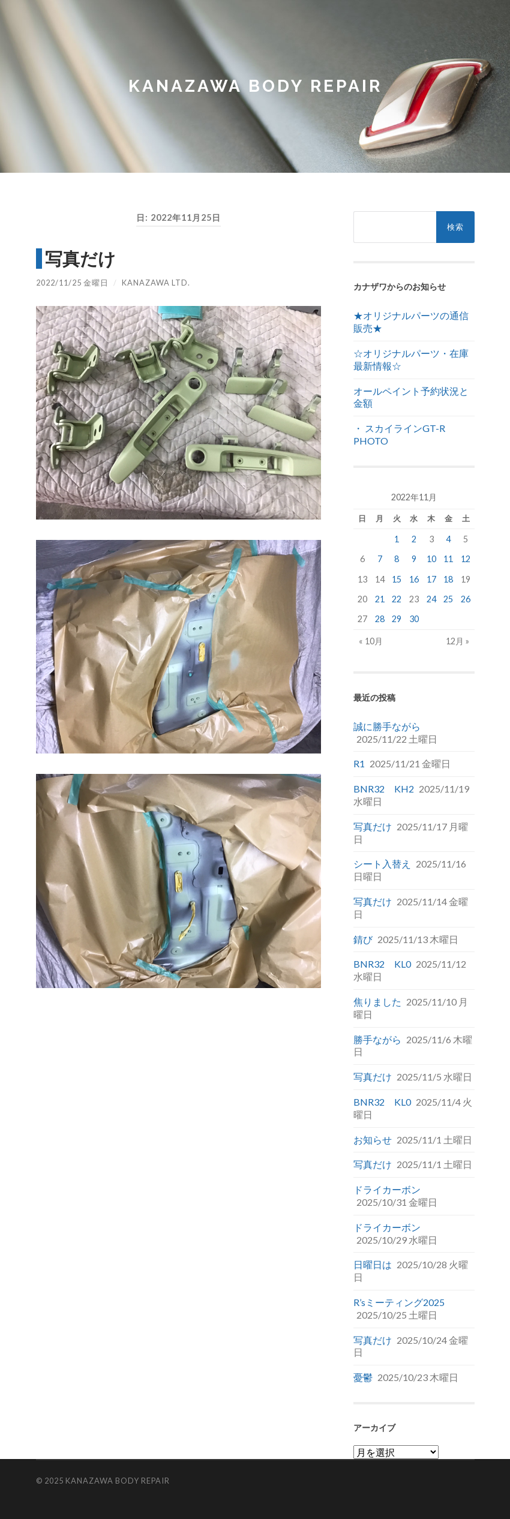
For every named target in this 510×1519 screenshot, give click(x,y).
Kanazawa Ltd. (156, 282)
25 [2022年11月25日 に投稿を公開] (448, 599)
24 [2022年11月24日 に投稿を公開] (431, 599)
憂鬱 (363, 1377)
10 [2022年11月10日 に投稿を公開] (431, 559)
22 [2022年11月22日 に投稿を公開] (396, 599)
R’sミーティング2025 (399, 1302)
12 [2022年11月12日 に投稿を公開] (465, 559)
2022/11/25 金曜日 (72, 282)
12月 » (457, 641)
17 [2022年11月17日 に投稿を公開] (431, 579)
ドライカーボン (387, 1189)
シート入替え (382, 863)
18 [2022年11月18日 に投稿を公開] (448, 579)
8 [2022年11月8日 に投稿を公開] (396, 559)
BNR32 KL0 (382, 963)
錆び (363, 939)
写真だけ (80, 258)
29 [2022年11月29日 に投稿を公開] (396, 619)
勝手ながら (377, 1039)
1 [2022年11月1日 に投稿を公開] (396, 539)
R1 (359, 763)
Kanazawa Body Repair (255, 86)
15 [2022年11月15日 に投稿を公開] (396, 579)
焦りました (377, 1001)
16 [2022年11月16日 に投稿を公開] (414, 579)
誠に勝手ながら (387, 726)
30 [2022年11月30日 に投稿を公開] (414, 619)
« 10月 (371, 641)
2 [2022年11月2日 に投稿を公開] (414, 539)
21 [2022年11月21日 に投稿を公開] (380, 599)
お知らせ (372, 1139)
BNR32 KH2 (383, 788)
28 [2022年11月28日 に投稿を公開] (380, 619)
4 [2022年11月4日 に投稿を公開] (448, 539)
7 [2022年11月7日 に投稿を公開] (379, 559)
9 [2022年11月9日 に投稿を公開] (414, 559)
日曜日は (372, 1264)
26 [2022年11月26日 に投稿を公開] (465, 599)
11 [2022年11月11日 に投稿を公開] (448, 559)
